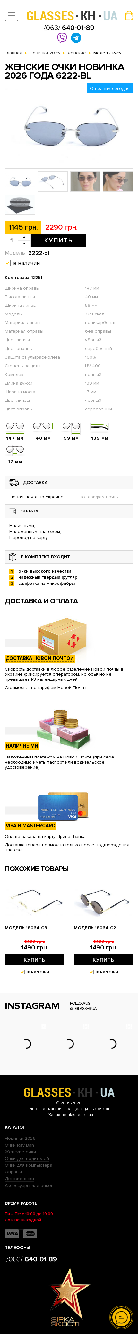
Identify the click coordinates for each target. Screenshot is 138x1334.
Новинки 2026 (20, 1138)
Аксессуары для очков (29, 1185)
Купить (58, 240)
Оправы (13, 1172)
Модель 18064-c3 (26, 928)
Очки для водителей (27, 1158)
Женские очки (20, 1152)
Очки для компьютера (28, 1165)
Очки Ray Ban (19, 1145)
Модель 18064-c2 (95, 928)
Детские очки (19, 1178)
